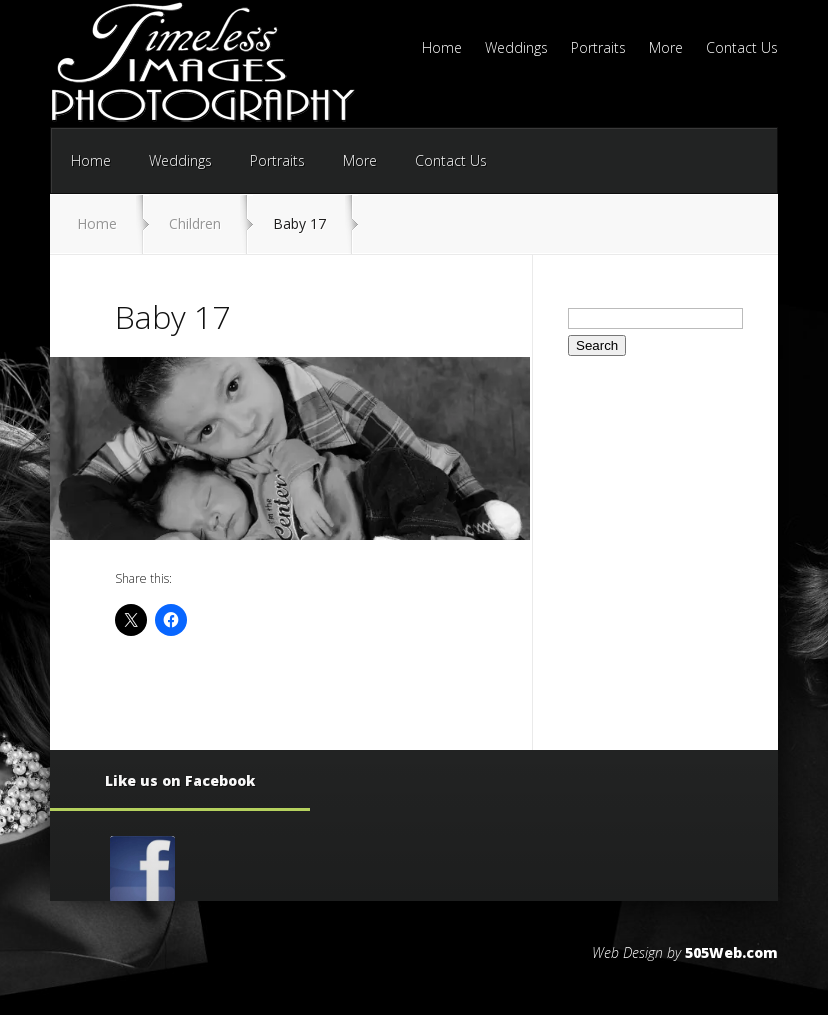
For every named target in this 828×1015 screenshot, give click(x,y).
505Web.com (731, 952)
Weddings (516, 49)
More (666, 49)
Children (195, 223)
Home (442, 49)
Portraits (598, 49)
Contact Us (742, 49)
